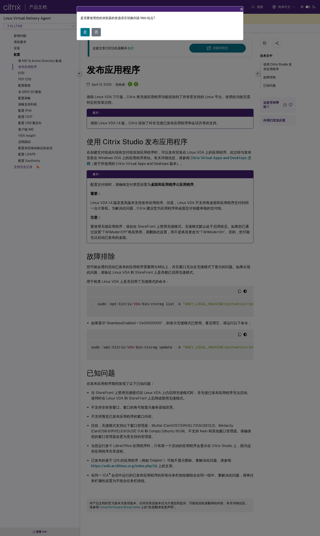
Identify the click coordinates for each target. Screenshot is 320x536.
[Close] (241, 7)
